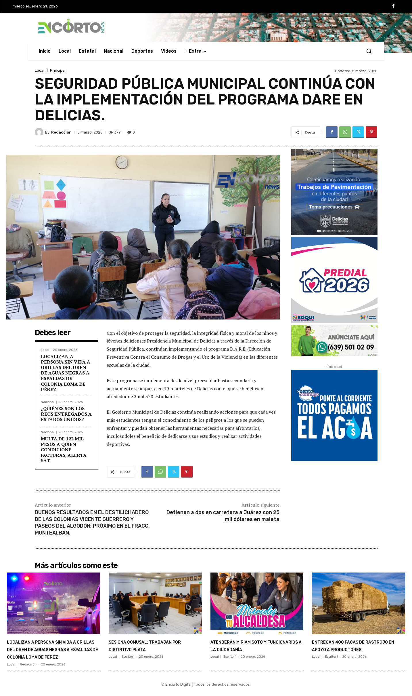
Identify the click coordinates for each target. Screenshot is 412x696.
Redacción (61, 132)
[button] (368, 51)
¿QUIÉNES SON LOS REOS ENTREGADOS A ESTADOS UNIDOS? (66, 414)
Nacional (48, 402)
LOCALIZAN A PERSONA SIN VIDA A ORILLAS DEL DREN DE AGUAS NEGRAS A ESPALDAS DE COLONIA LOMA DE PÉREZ (65, 373)
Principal (58, 70)
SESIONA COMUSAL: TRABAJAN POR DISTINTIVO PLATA (152, 649)
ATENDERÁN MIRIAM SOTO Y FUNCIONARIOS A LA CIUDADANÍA (253, 649)
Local (39, 70)
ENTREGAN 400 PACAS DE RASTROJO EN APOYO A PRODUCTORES (352, 649)
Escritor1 (128, 664)
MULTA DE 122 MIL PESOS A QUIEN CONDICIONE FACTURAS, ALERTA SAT (64, 450)
